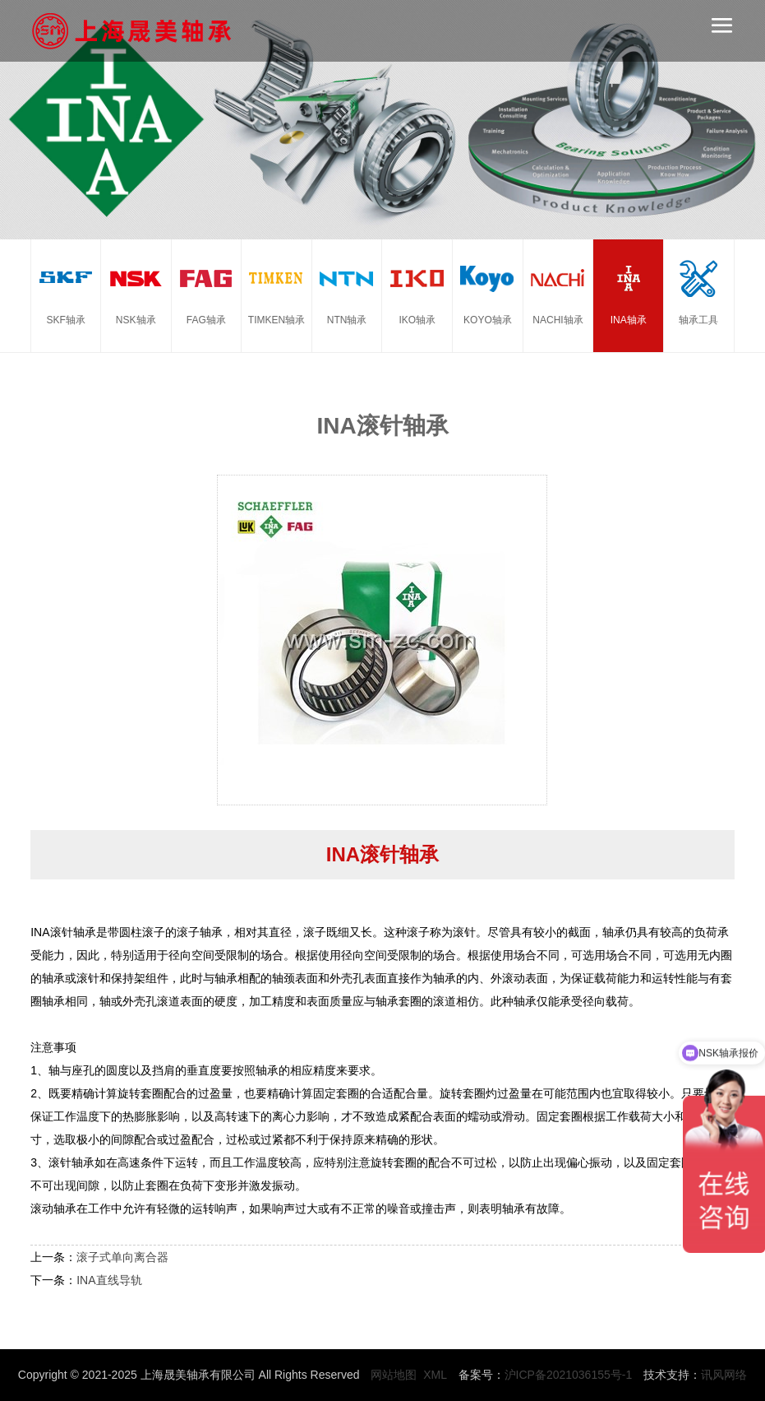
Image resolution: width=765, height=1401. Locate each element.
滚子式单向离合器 (122, 1257)
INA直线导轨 (108, 1280)
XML (434, 1374)
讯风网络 (724, 1374)
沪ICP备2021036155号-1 (569, 1374)
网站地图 (394, 1374)
